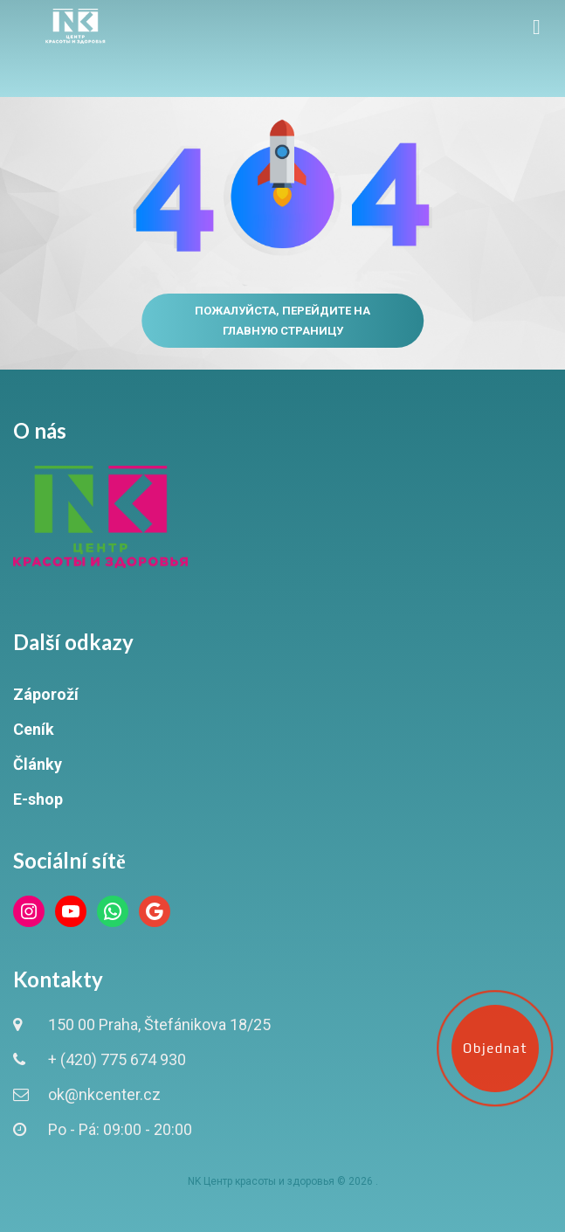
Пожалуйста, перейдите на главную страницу (282, 320)
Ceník (33, 729)
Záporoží (46, 694)
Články (37, 764)
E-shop (38, 799)
